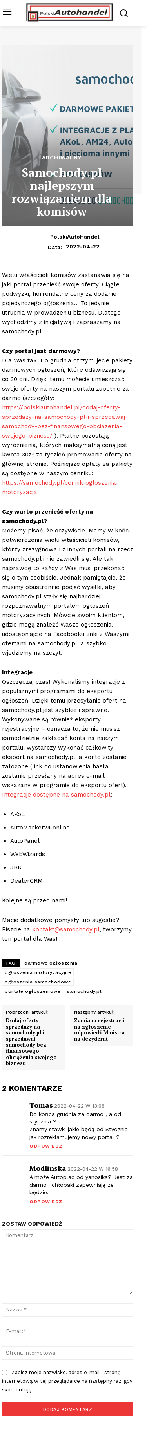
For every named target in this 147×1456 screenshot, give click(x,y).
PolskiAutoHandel (75, 237)
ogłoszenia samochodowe (38, 982)
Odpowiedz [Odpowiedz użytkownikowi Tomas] (46, 1146)
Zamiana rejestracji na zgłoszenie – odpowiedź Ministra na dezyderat (99, 1030)
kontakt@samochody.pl (66, 929)
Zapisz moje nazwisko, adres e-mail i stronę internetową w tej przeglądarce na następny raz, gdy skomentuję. (67, 1381)
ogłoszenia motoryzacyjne (38, 972)
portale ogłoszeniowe (32, 991)
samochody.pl (84, 991)
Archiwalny (62, 157)
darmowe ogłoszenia (50, 963)
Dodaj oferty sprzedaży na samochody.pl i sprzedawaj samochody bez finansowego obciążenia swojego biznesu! (31, 1042)
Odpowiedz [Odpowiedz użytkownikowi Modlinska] (46, 1201)
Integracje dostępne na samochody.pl (56, 794)
